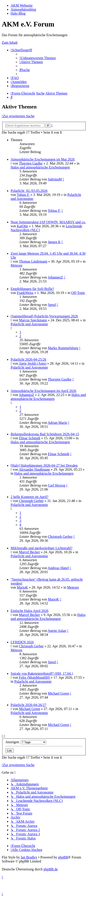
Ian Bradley (29, 857)
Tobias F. (23, 195)
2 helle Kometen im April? (29, 497)
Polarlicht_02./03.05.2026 (29, 191)
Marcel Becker (29, 552)
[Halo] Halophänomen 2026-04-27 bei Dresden (44, 465)
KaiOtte (22, 226)
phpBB (63, 857)
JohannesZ (55, 277)
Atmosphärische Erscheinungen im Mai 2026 (43, 159)
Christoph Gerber (31, 501)
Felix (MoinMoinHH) (34, 677)
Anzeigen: (25, 742)
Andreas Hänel (58, 568)
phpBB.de (51, 869)
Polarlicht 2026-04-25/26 (28, 359)
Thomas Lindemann (33, 261)
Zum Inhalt (10, 42)
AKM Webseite (22, 5)
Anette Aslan (57, 631)
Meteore (16, 265)
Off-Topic (78, 293)
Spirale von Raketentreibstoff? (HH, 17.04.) (42, 673)
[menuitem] (37, 58)
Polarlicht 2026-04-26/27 (28, 705)
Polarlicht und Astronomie (29, 324)
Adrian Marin (57, 422)
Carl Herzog (56, 485)
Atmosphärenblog (23, 9)
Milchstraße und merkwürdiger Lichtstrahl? (41, 548)
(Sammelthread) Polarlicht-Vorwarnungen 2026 (44, 316)
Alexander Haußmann (34, 469)
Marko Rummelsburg (63, 348)
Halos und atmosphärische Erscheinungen (40, 167)
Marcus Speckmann (33, 320)
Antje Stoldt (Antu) (32, 363)
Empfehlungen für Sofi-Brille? (32, 289)
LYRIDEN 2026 (22, 642)
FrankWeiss (25, 293)
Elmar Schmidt (29, 438)
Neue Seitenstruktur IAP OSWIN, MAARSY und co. (48, 222)
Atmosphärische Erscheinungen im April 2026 (43, 391)
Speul (52, 305)
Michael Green (58, 693)
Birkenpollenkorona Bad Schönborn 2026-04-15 (45, 434)
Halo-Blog (18, 13)
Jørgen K (54, 242)
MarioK (22, 587)
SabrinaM (55, 179)
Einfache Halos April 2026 (29, 611)
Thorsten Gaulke (31, 163)
